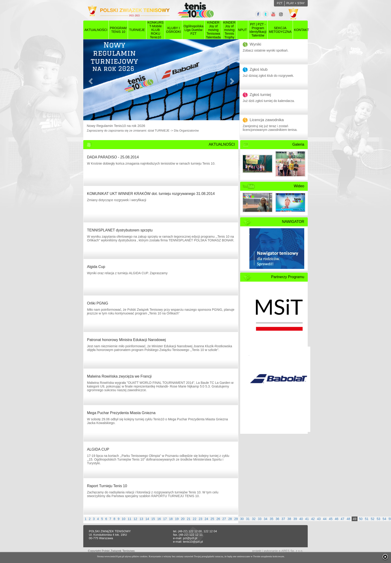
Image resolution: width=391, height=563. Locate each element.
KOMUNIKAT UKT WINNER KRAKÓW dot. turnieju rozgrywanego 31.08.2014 (151, 194)
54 (384, 519)
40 (301, 519)
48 (348, 519)
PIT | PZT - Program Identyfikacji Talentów (257, 29)
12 (135, 519)
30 (242, 519)
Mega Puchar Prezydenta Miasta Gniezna (121, 413)
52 (372, 519)
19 (177, 519)
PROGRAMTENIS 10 (118, 30)
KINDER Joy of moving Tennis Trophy (229, 30)
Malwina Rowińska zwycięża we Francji (119, 376)
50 (361, 519)
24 (206, 519)
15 (153, 519)
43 (319, 519)
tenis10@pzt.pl (193, 541)
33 (259, 519)
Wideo (299, 186)
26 (218, 519)
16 (159, 519)
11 (129, 519)
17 (165, 519)
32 (254, 519)
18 (171, 519)
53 (378, 519)
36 (277, 519)
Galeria (298, 144)
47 (342, 519)
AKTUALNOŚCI (95, 30)
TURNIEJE (137, 30)
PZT (280, 3)
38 (289, 519)
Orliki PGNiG (97, 303)
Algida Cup (96, 267)
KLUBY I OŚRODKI (173, 30)
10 (123, 519)
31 (248, 519)
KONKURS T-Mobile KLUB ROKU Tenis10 (156, 30)
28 (230, 519)
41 (307, 519)
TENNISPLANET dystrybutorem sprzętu (119, 230)
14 (147, 519)
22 (194, 519)
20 (183, 519)
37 (283, 519)
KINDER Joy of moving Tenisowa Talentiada (213, 30)
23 (200, 519)
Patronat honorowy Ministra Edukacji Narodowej (126, 340)
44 (325, 519)
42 (313, 519)
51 (367, 519)
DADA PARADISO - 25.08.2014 (113, 157)
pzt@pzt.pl (190, 538)
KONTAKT (301, 30)
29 (236, 519)
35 (271, 519)
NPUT (242, 30)
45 (330, 519)
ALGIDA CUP (98, 449)
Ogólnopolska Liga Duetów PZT (193, 29)
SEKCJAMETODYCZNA (280, 30)
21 (189, 519)
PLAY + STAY (295, 3)
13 (141, 519)
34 (265, 519)
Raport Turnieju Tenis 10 (107, 486)
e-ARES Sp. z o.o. (291, 551)
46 (336, 519)
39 (295, 519)
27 (224, 519)
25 (212, 519)
